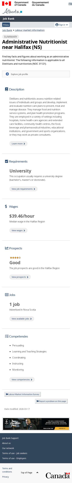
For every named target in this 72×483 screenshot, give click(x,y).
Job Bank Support (10, 438)
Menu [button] (6, 24)
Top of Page (29, 472)
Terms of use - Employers (14, 458)
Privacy (5, 476)
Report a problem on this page (51, 401)
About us (6, 443)
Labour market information (29, 30)
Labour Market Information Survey (22, 394)
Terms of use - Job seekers (14, 453)
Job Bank (8, 18)
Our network (8, 448)
